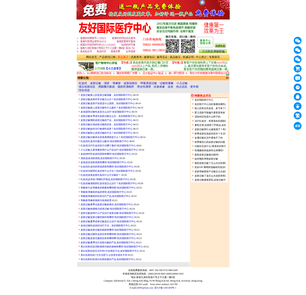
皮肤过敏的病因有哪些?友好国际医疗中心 (111, 229)
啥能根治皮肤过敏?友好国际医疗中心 (109, 208)
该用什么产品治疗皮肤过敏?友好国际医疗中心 (114, 213)
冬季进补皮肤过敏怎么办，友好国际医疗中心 (113, 116)
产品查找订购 (107, 57)
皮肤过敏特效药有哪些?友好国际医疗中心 (111, 217)
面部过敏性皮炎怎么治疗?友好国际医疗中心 (108, 111)
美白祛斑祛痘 (87, 86)
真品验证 (175, 57)
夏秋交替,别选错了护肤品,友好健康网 (214, 125)
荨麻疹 (117, 83)
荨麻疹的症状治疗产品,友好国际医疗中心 (109, 196)
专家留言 (214, 57)
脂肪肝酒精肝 (126, 86)
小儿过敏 (182, 83)
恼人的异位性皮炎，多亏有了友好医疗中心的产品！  (223, 108)
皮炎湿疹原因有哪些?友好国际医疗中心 (106, 162)
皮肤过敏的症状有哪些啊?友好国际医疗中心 (113, 238)
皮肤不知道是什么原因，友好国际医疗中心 (112, 103)
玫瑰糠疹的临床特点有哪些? (209, 150)
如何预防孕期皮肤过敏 (206, 158)
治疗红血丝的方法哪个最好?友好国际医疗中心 (112, 145)
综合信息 (84, 90)
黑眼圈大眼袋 (106, 86)
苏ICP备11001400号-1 (165, 287)
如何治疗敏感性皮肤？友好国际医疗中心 (111, 128)
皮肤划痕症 (130, 83)
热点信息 (181, 86)
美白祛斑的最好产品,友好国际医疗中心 (115, 259)
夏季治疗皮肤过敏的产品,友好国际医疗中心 (112, 242)
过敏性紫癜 (166, 83)
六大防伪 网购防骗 (213, 51)
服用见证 (162, 57)
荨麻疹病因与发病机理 (99, 200)
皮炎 (170, 86)
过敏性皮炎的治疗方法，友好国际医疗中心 (108, 225)
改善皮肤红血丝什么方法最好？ (104, 175)
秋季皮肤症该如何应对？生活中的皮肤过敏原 (218, 133)
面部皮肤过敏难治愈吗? (207, 154)
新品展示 (123, 57)
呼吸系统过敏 (149, 83)
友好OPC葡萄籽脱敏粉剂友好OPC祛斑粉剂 (217, 167)
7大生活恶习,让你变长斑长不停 (111, 255)
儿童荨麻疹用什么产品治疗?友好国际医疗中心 (114, 149)
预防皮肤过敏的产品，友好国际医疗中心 (111, 120)
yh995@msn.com (145, 287)
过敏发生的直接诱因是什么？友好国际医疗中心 (115, 137)
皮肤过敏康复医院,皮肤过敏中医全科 (214, 180)
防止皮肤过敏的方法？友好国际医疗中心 (111, 133)
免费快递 (220, 45)
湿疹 (106, 83)
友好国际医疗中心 (204, 100)
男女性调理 (144, 86)
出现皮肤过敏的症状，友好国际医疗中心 (111, 124)
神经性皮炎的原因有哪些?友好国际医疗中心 (108, 154)
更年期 (194, 86)
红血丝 (83, 83)
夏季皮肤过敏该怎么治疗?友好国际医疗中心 (113, 221)
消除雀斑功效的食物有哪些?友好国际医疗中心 (119, 246)
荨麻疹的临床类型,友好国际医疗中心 (107, 192)
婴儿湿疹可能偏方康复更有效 (210, 112)
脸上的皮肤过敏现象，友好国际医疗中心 (111, 95)
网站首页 (91, 57)
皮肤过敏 (95, 83)
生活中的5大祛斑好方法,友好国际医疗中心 (117, 251)
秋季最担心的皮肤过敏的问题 (210, 142)
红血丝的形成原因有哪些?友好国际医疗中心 (110, 166)
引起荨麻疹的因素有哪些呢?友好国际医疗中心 (112, 187)
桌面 (298, 126)
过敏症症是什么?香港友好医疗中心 (213, 146)
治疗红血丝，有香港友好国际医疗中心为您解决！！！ (223, 121)
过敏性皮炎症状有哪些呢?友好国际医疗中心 (113, 234)
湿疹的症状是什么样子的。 (209, 116)
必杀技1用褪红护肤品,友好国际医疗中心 (109, 179)
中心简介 (201, 57)
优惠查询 (136, 57)
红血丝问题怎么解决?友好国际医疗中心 (108, 141)
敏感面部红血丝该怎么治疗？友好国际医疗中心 (112, 183)
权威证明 (188, 57)
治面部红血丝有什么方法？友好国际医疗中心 (111, 171)
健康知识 (149, 57)
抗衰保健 (159, 86)
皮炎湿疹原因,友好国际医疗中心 (102, 158)
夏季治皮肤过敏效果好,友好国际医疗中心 (111, 204)
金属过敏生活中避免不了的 (209, 137)
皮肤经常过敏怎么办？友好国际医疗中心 (111, 99)
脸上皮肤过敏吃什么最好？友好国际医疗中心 (113, 107)
